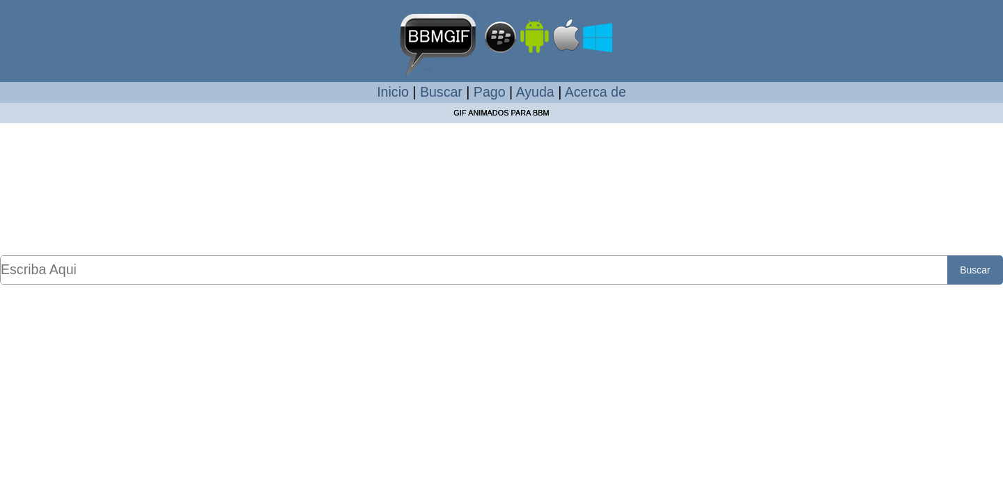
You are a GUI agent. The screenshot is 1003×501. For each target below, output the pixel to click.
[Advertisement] (501, 188)
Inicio (393, 92)
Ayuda (535, 92)
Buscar (441, 92)
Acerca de (595, 92)
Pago (490, 92)
